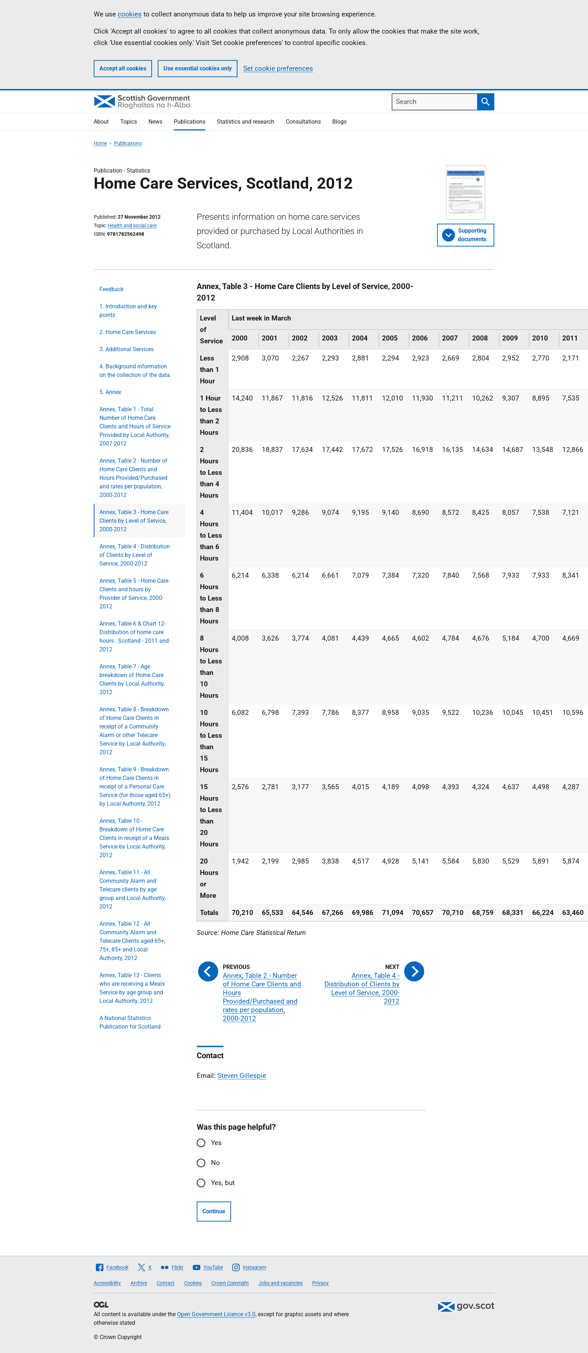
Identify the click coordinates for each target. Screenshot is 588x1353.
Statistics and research (245, 121)
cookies (130, 14)
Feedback (111, 289)
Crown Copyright (230, 1283)
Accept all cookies (122, 68)
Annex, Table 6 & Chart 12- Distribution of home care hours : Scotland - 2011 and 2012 (134, 636)
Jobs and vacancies (281, 1283)
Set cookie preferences (278, 68)
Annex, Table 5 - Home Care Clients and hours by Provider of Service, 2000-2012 (133, 593)
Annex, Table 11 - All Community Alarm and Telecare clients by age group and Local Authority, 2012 (132, 889)
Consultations (303, 121)
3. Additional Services (126, 349)
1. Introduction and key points (128, 310)
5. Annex (110, 392)
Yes (216, 1143)
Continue (213, 1211)
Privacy (320, 1283)
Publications (189, 121)
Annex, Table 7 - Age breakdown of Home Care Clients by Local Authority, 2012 (132, 679)
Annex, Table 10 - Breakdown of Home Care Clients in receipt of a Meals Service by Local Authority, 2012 (134, 838)
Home (100, 143)
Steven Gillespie (241, 1075)
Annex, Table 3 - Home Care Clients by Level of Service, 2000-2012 (133, 521)
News (155, 121)
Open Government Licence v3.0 (216, 1314)
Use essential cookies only (197, 68)
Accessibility (107, 1283)
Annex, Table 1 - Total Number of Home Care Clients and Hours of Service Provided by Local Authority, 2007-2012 (135, 426)
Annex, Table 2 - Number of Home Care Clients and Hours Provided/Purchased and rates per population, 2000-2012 (133, 477)
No (215, 1163)
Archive (139, 1283)
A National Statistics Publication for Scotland (130, 1022)
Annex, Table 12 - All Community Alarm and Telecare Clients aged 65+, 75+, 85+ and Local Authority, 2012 (132, 940)
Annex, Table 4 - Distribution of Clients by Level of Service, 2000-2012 (134, 555)
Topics (128, 121)
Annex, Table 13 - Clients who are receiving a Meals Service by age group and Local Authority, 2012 (132, 988)
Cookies (193, 1283)
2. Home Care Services (127, 332)
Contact (166, 1283)
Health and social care (132, 225)
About (101, 121)
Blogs (339, 121)
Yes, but (223, 1183)
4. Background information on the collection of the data (134, 370)
